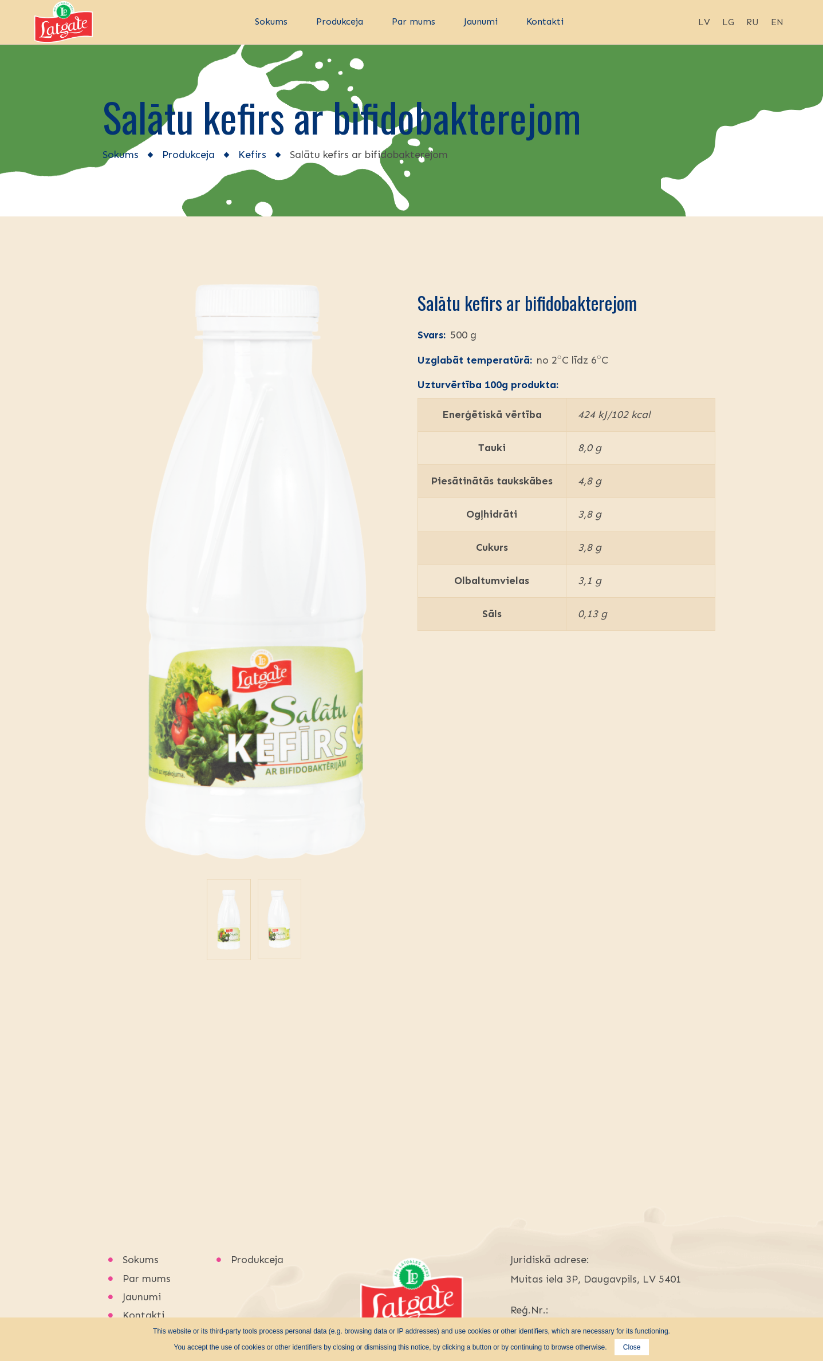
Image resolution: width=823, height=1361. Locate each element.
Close (632, 1347)
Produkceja (188, 154)
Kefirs (252, 154)
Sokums (121, 154)
